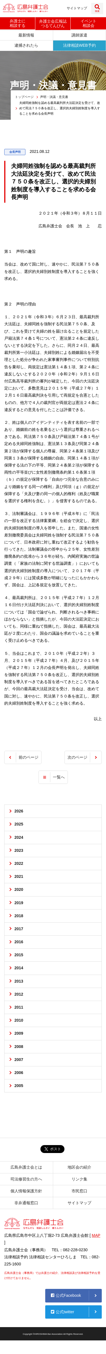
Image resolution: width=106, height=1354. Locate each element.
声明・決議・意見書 (54, 97)
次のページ (77, 757)
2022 (18, 863)
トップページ (24, 97)
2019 (18, 902)
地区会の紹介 (79, 1167)
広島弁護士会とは (26, 1167)
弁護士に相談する (17, 23)
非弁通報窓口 (26, 1203)
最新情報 (26, 35)
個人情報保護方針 (26, 1191)
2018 (18, 916)
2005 (18, 1085)
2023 (18, 850)
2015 (18, 955)
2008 (18, 1046)
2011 (18, 1007)
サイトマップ (77, 8)
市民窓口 (79, 1191)
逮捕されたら (26, 45)
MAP (96, 1235)
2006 (18, 1072)
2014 (18, 968)
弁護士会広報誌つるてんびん (53, 23)
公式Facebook (66, 1295)
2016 (18, 942)
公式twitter (62, 1312)
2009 (18, 1033)
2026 (18, 811)
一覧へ (59, 777)
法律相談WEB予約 (79, 45)
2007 (18, 1059)
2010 (18, 1020)
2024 (18, 837)
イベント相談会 (88, 23)
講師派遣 (79, 35)
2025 (18, 824)
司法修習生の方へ (26, 1179)
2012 (18, 994)
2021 (18, 876)
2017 (18, 929)
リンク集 (79, 1179)
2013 (18, 981)
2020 (18, 889)
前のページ (28, 757)
